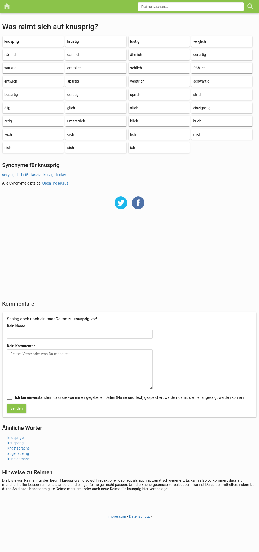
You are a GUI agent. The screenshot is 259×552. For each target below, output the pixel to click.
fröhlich (199, 68)
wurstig (10, 68)
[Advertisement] (129, 258)
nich (7, 148)
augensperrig (18, 453)
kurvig (48, 175)
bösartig (11, 94)
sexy (6, 175)
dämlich (73, 55)
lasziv (36, 175)
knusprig (11, 41)
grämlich (74, 68)
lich (133, 134)
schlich (136, 68)
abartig (73, 81)
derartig (199, 55)
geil (15, 175)
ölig (7, 108)
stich (134, 108)
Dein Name (16, 326)
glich (71, 108)
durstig (72, 94)
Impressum (116, 516)
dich (70, 134)
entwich (10, 81)
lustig (134, 41)
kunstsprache (18, 459)
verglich (199, 41)
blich (134, 121)
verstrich (137, 81)
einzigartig (201, 108)
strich (197, 94)
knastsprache (18, 448)
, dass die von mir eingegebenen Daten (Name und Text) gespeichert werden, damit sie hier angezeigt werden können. (130, 397)
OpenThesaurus (55, 183)
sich (70, 148)
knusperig (15, 443)
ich (132, 148)
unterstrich (76, 121)
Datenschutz (139, 516)
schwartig (201, 81)
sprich (135, 94)
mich (197, 134)
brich (197, 121)
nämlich (10, 55)
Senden (16, 408)
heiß (24, 175)
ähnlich (136, 55)
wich (8, 134)
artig (8, 121)
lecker (61, 175)
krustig (73, 41)
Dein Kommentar (21, 346)
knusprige (15, 437)
